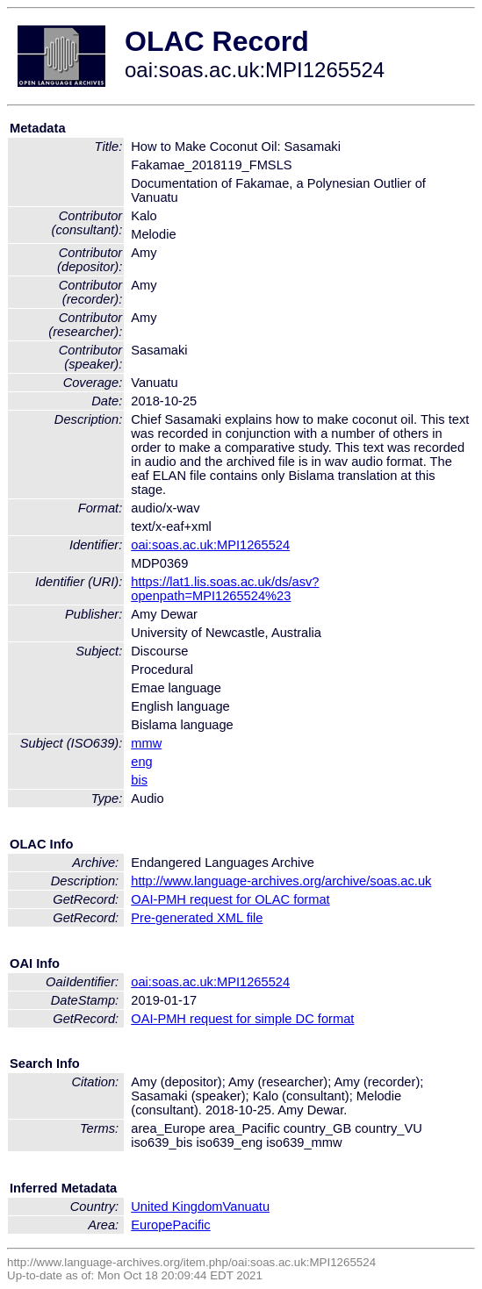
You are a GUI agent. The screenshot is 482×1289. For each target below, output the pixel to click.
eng (141, 762)
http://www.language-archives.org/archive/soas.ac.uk (281, 881)
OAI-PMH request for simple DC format (242, 1019)
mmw (146, 743)
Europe (151, 1225)
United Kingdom (176, 1206)
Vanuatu (246, 1206)
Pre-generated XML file (197, 918)
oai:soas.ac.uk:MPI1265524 (210, 545)
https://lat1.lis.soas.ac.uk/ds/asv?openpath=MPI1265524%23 (225, 589)
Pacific (192, 1225)
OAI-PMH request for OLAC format (230, 899)
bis (139, 780)
